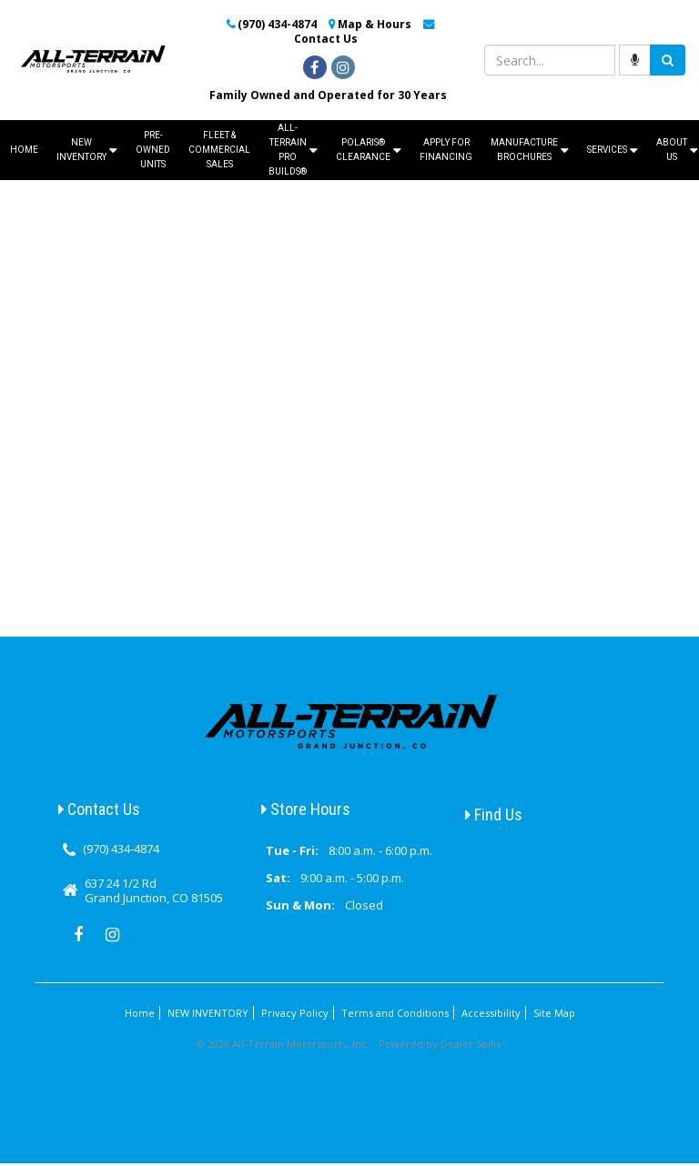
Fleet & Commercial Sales (219, 149)
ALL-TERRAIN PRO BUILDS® (293, 149)
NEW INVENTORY (86, 149)
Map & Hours (374, 24)
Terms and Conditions (395, 1013)
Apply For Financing (446, 149)
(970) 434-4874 (277, 24)
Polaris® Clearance (368, 149)
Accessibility (491, 1013)
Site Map (554, 1013)
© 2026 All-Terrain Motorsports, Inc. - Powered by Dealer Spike (349, 1043)
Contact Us (326, 38)
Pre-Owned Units (153, 149)
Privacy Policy (295, 1013)
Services (612, 150)
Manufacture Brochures (530, 149)
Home (24, 150)
